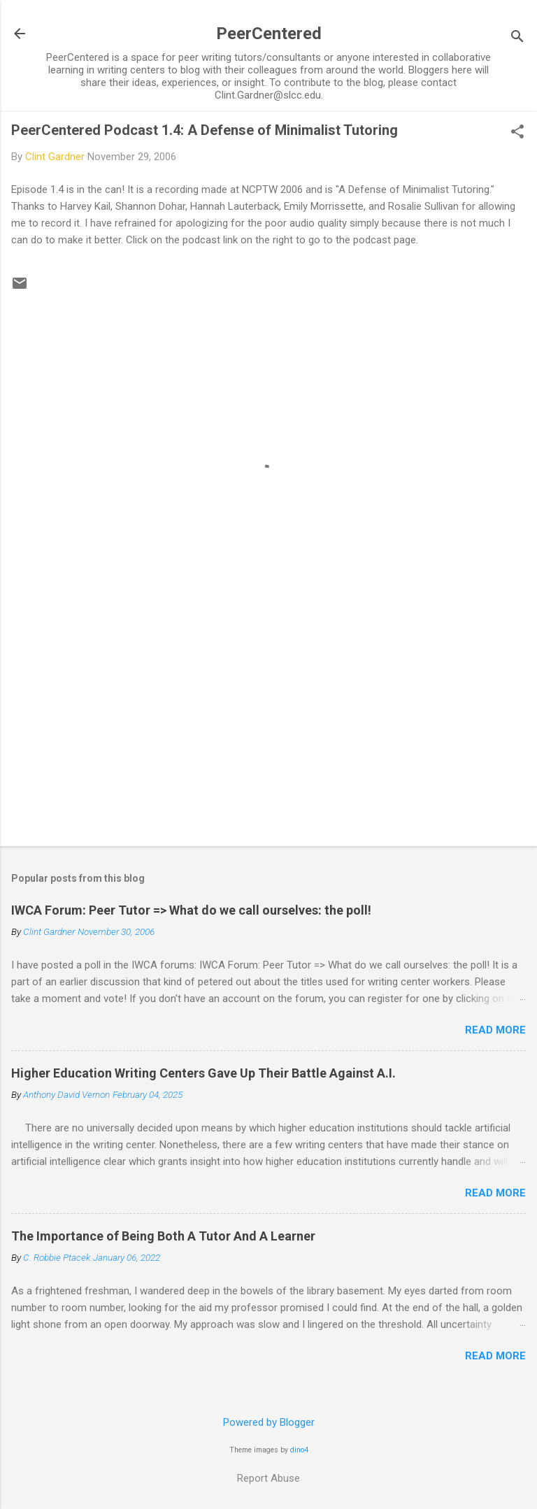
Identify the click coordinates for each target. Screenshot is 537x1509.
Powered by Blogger (269, 1422)
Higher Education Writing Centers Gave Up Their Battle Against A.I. (203, 1073)
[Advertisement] (268, 726)
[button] (517, 133)
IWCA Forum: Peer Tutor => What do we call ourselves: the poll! (191, 910)
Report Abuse (268, 1478)
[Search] (517, 38)
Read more (495, 1030)
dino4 (299, 1449)
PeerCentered (269, 33)
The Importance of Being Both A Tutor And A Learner (163, 1236)
